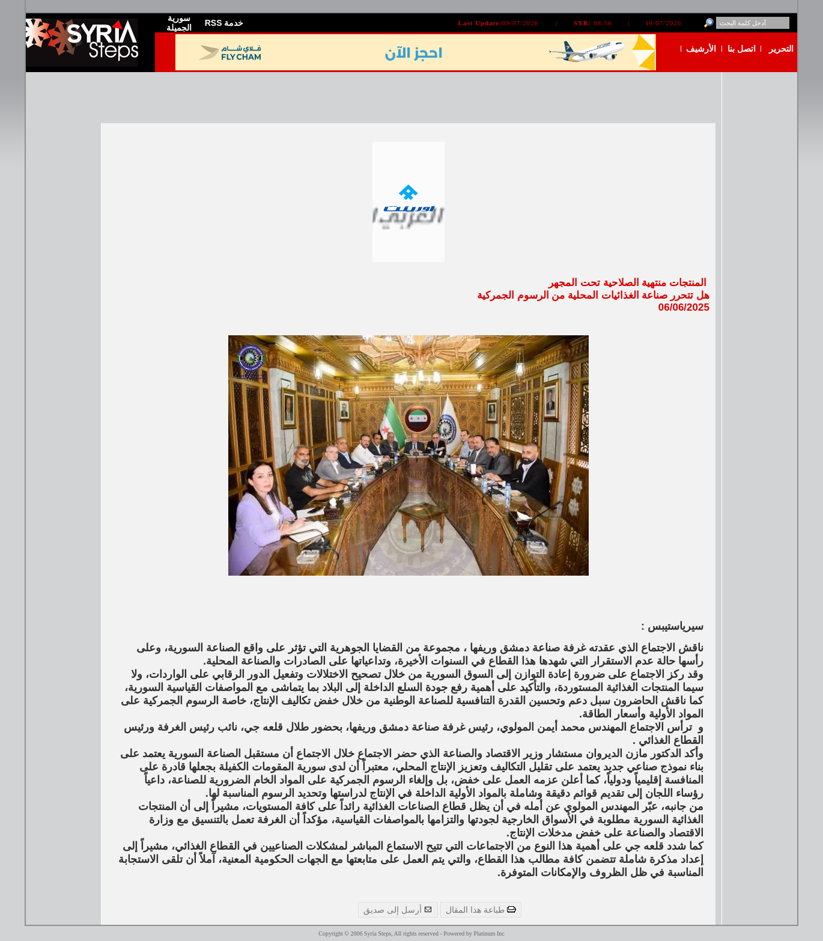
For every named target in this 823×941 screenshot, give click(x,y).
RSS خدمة (224, 23)
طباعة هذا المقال (481, 910)
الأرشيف (701, 48)
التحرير (781, 48)
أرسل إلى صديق (398, 910)
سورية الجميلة (179, 22)
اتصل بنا (741, 48)
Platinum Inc (488, 933)
